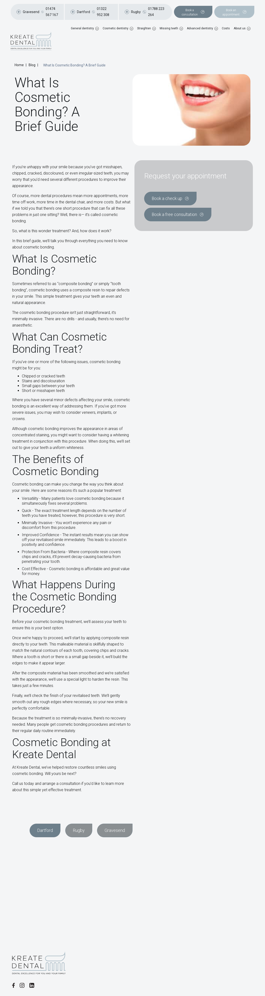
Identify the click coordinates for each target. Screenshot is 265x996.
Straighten (144, 28)
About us (240, 28)
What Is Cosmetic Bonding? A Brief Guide (74, 65)
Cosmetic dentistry (115, 28)
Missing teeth (169, 28)
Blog (32, 65)
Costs (226, 28)
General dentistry (82, 28)
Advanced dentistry (200, 28)
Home (19, 65)
